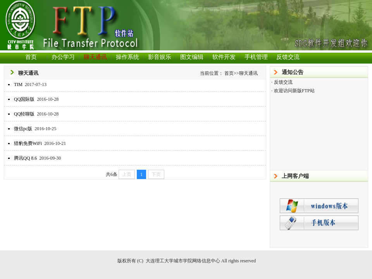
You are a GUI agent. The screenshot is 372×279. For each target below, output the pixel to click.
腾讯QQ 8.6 (25, 158)
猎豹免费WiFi (28, 143)
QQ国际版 (24, 99)
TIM (18, 84)
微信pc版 (23, 128)
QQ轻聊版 (24, 114)
